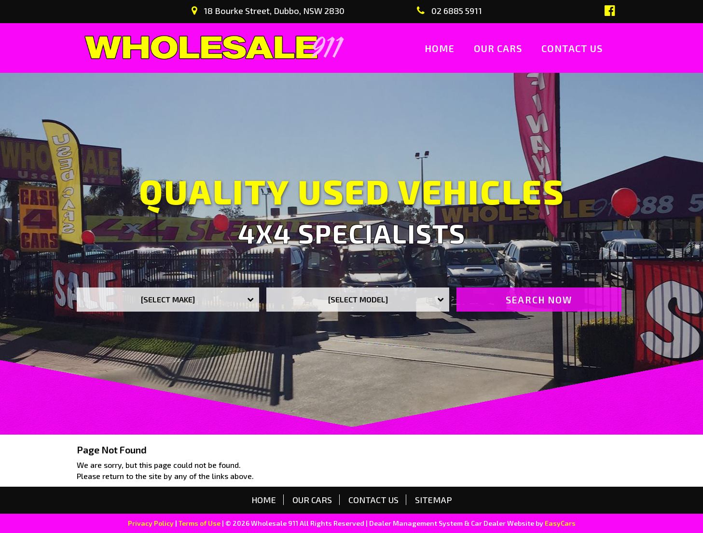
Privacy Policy (151, 523)
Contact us (572, 48)
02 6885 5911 (449, 10)
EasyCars (560, 523)
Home (440, 48)
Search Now (539, 299)
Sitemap (433, 499)
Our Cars (498, 48)
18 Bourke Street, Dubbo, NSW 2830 (268, 10)
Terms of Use (200, 523)
